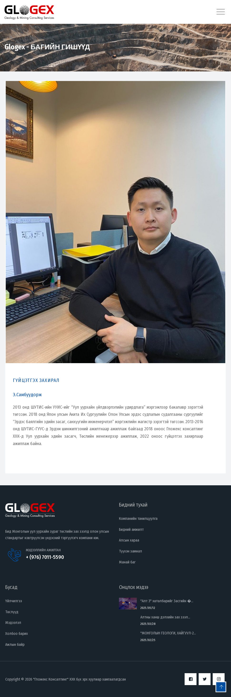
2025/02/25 (147, 640)
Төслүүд (11, 612)
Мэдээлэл (13, 622)
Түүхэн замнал (130, 551)
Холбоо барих (16, 633)
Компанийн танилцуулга (138, 518)
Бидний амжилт (131, 529)
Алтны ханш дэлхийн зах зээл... (165, 617)
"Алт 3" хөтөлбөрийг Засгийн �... (166, 601)
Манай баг (127, 562)
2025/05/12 (147, 608)
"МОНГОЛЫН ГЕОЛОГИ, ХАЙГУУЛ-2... (168, 633)
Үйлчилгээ (13, 601)
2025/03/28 (148, 624)
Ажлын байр (15, 644)
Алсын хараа (129, 540)
